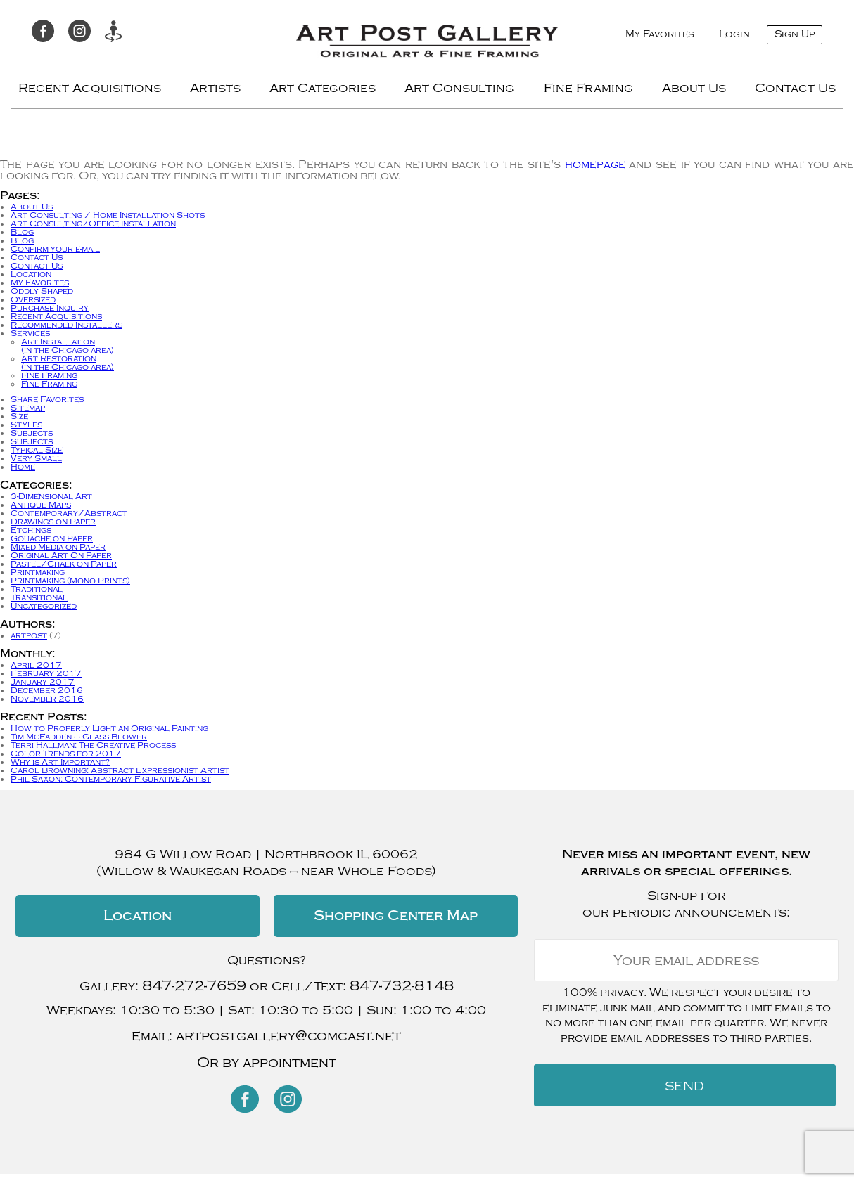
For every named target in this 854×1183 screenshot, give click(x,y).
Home (23, 467)
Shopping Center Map (396, 915)
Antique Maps (41, 505)
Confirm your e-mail (55, 249)
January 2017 (43, 682)
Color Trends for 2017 (66, 753)
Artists (215, 88)
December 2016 (47, 690)
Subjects (32, 433)
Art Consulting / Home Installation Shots (108, 215)
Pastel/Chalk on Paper (64, 564)
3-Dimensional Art (51, 496)
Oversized (33, 299)
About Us (694, 88)
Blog (22, 232)
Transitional (39, 597)
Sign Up (795, 34)
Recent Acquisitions (89, 88)
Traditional (37, 589)
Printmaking (38, 572)
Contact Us (795, 88)
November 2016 (47, 699)
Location (31, 274)
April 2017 (36, 665)
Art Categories (322, 88)
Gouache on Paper (52, 538)
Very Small (36, 458)
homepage (595, 164)
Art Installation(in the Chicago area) (67, 346)
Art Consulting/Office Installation (93, 223)
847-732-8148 (402, 986)
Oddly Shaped (42, 291)
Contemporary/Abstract (69, 513)
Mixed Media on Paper (58, 547)
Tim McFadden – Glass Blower (79, 737)
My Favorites (659, 34)
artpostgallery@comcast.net (288, 1036)
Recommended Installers (66, 325)
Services (30, 333)
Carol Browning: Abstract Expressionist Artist (120, 770)
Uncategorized (44, 606)
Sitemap (28, 408)
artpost (29, 635)
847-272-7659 (194, 986)
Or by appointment (266, 1062)
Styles (26, 424)
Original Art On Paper (61, 555)
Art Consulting (459, 88)
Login (734, 34)
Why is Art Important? (60, 762)
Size (19, 416)
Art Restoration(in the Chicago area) (67, 363)
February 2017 (46, 673)
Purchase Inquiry (50, 308)
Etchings (31, 530)
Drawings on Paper (53, 521)
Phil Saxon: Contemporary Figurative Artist (111, 779)
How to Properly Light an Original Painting (109, 728)
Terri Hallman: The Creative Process (93, 745)
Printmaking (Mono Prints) (70, 581)
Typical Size (37, 450)
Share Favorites (47, 399)
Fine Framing (588, 88)
